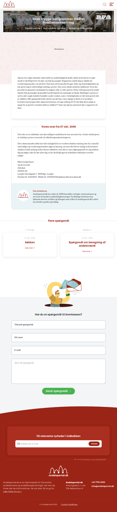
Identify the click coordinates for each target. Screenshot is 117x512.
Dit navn (18, 337)
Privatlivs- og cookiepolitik (94, 459)
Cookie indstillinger (69, 504)
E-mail (17, 350)
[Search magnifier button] (104, 4)
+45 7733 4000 (98, 482)
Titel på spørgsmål (23, 325)
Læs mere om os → (12, 492)
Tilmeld (94, 444)
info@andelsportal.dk (102, 486)
